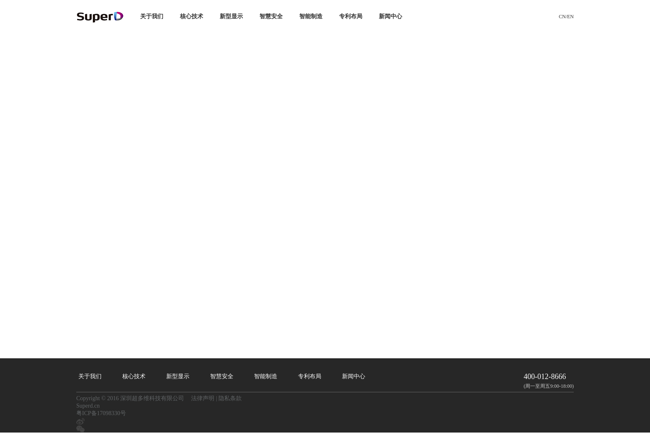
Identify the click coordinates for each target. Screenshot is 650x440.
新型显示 (231, 16)
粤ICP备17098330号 (101, 413)
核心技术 (191, 16)
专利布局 (350, 16)
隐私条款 (230, 398)
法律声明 (202, 398)
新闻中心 (390, 16)
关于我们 (151, 16)
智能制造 (311, 16)
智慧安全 (271, 16)
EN (570, 16)
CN (562, 16)
